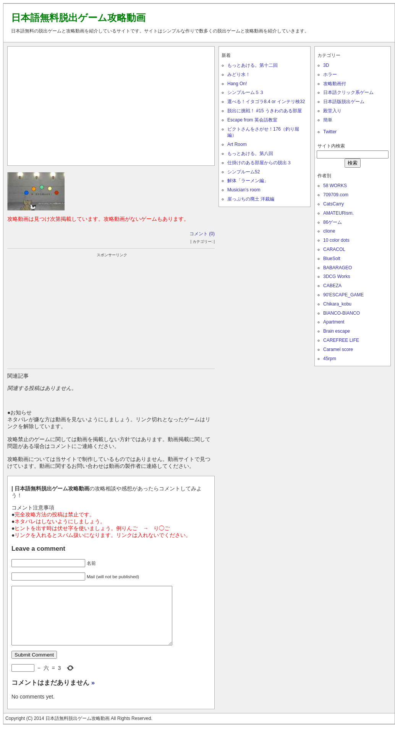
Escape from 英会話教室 (252, 120)
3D (326, 65)
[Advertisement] (111, 104)
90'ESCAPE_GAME (343, 295)
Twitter (330, 131)
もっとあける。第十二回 (252, 65)
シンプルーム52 (243, 172)
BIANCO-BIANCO (341, 313)
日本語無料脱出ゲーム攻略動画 (78, 17)
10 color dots (336, 240)
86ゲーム (332, 222)
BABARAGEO (337, 267)
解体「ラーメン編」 (248, 180)
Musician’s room (243, 189)
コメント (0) (202, 233)
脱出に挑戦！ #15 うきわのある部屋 (264, 110)
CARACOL (334, 249)
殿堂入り (332, 110)
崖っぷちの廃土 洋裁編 (250, 199)
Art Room (237, 144)
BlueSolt (331, 258)
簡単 (327, 120)
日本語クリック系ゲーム (348, 92)
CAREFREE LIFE (341, 340)
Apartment (333, 322)
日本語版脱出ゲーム (343, 101)
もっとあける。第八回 (250, 153)
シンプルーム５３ (245, 92)
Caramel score (338, 349)
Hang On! (237, 83)
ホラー (330, 74)
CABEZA (332, 285)
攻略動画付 (334, 83)
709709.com (335, 194)
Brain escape (336, 331)
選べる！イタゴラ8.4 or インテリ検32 (266, 101)
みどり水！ (238, 74)
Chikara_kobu (337, 304)
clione (329, 231)
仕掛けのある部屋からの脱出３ (259, 162)
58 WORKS (335, 185)
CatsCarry (333, 204)
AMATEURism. (338, 213)
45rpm (329, 358)
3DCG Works (336, 276)
